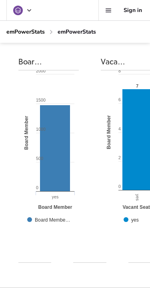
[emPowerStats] (22, 10)
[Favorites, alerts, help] (108, 10)
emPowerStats (25, 32)
